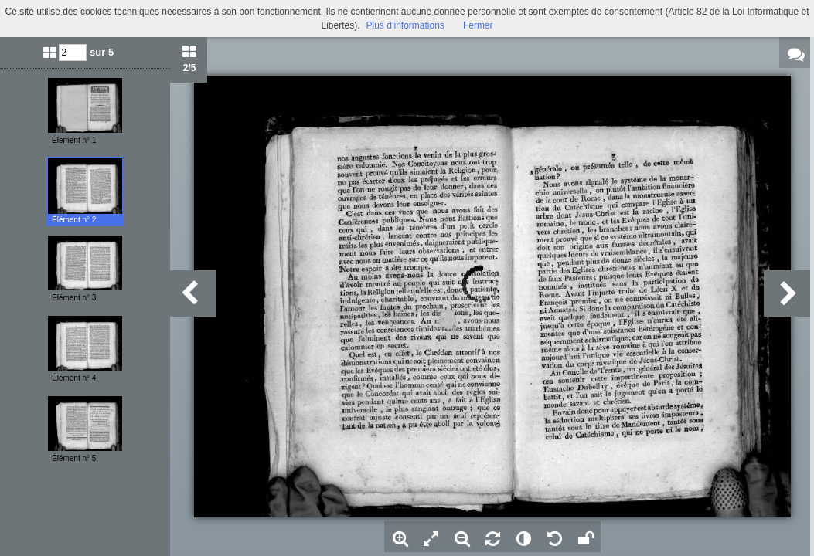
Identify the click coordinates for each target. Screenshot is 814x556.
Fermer (478, 25)
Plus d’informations (405, 25)
